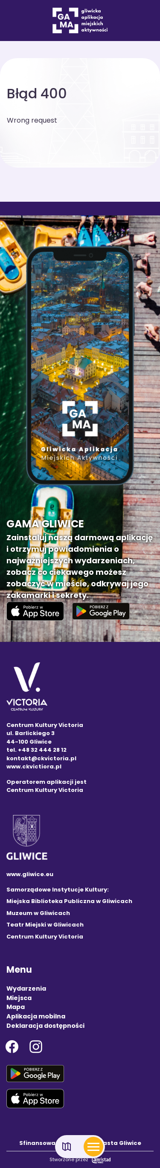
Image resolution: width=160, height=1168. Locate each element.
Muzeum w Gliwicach (38, 913)
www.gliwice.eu (29, 874)
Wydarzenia (26, 988)
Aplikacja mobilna (35, 1016)
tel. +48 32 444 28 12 (36, 750)
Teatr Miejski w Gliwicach (45, 925)
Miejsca (19, 998)
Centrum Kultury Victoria (44, 937)
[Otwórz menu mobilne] (93, 1146)
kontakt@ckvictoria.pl (41, 758)
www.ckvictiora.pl (33, 766)
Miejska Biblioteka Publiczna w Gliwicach (69, 901)
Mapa (15, 1007)
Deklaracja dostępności (45, 1025)
